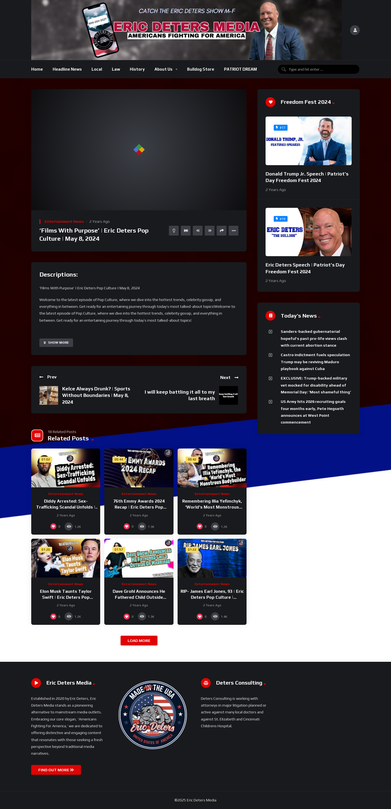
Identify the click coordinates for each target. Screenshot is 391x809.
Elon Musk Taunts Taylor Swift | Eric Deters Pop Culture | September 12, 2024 (66, 597)
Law (116, 69)
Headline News (67, 69)
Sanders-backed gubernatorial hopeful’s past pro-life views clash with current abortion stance (314, 338)
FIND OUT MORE (56, 770)
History (137, 69)
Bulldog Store (200, 69)
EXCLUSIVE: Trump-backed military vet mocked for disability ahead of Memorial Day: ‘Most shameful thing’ (316, 385)
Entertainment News (64, 221)
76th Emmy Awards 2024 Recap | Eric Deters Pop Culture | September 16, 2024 (139, 506)
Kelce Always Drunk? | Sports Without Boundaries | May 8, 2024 (96, 395)
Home (37, 69)
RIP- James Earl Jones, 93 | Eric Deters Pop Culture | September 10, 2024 (212, 597)
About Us (163, 69)
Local (97, 69)
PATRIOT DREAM (240, 69)
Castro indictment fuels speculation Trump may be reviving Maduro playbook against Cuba (315, 362)
